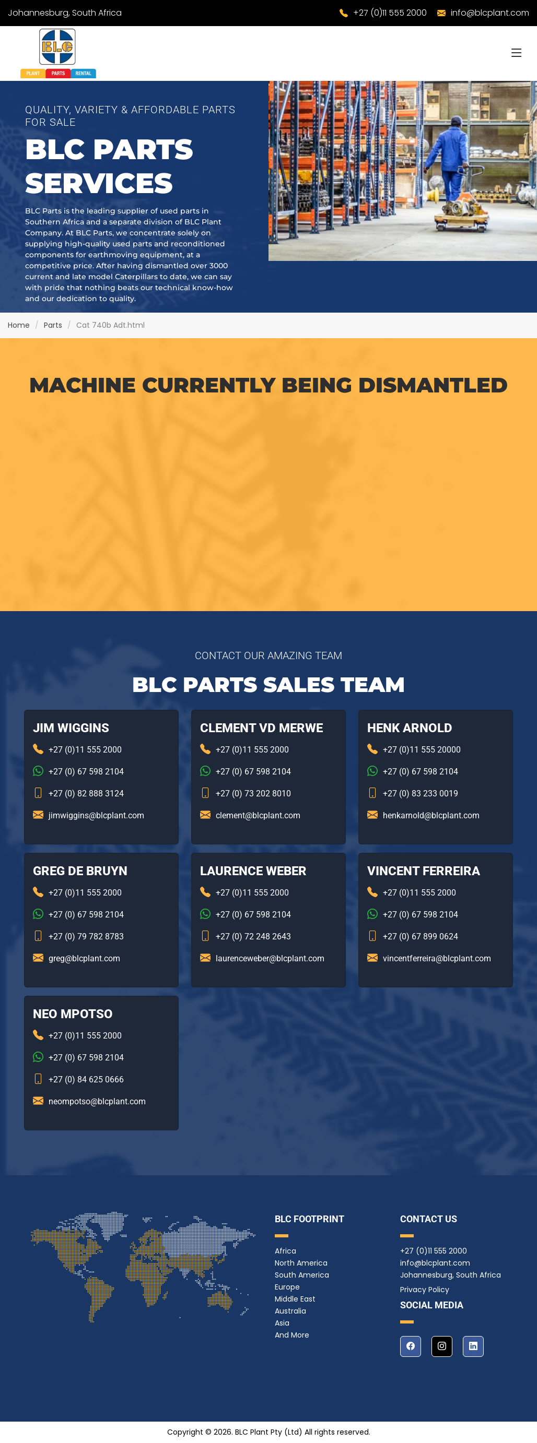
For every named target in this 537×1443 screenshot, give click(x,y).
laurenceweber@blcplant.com (270, 958)
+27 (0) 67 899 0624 (420, 936)
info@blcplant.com (490, 13)
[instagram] (441, 1346)
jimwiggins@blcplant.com (96, 815)
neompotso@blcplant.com (97, 1101)
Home (19, 325)
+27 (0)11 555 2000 (390, 13)
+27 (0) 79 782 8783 (86, 936)
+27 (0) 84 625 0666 (86, 1079)
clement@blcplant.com (258, 815)
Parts (53, 325)
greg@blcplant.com (84, 958)
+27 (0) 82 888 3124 (86, 793)
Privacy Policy (424, 1289)
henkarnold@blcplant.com (431, 815)
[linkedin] (473, 1346)
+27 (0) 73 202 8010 (253, 793)
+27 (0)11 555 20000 (422, 750)
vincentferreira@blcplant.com (437, 958)
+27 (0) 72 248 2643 (253, 936)
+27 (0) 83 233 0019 (420, 793)
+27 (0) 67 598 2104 (86, 772)
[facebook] (410, 1346)
